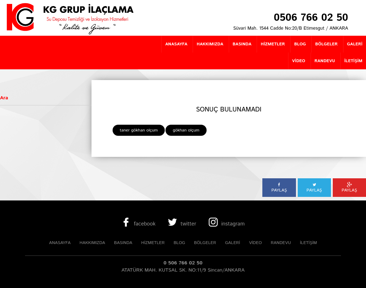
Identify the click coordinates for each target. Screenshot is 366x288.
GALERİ (232, 243)
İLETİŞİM (308, 243)
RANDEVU (281, 243)
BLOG (179, 243)
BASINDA (123, 243)
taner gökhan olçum (139, 130)
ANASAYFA (59, 243)
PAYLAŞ (279, 187)
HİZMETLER (153, 243)
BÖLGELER (205, 243)
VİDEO (255, 243)
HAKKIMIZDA (92, 243)
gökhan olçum (186, 130)
